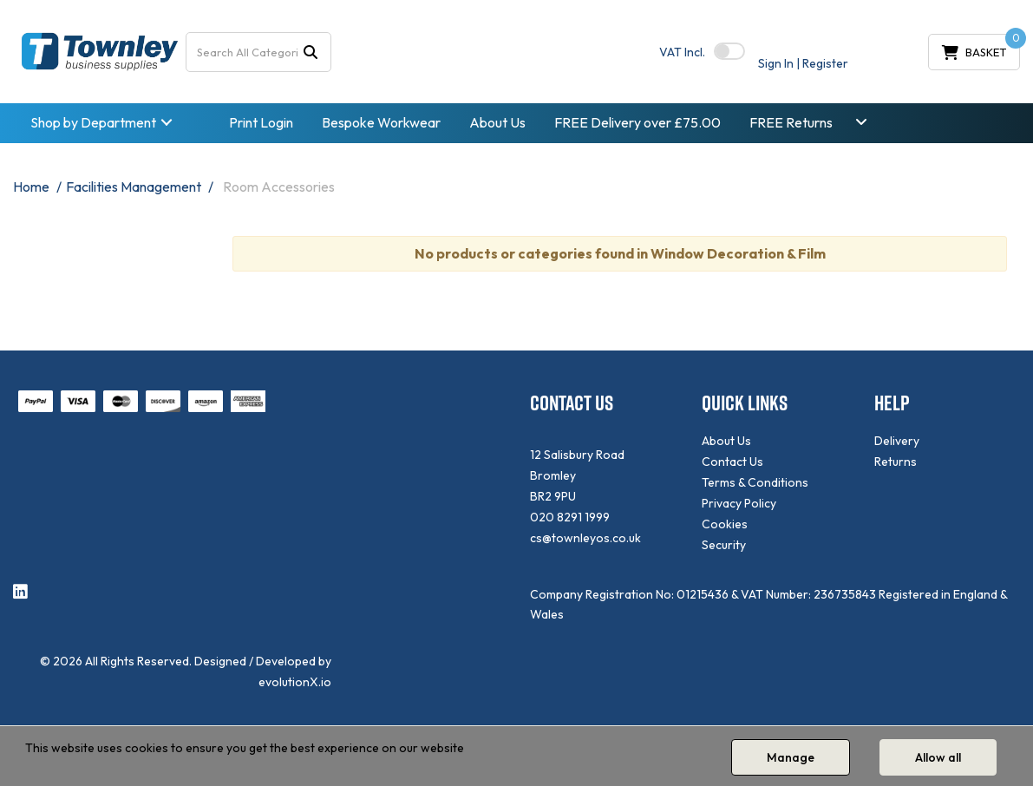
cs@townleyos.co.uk (585, 538)
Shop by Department (93, 122)
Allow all (938, 757)
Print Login (261, 122)
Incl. (682, 52)
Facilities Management (133, 186)
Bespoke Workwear (381, 122)
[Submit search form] (310, 51)
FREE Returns (791, 122)
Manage (790, 757)
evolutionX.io (294, 682)
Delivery (896, 441)
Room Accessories (279, 186)
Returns (895, 461)
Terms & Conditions (755, 482)
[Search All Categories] (259, 52)
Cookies (725, 524)
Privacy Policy (739, 503)
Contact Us (732, 461)
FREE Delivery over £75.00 (637, 122)
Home (31, 186)
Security (724, 545)
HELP (892, 403)
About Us (497, 122)
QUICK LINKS (745, 403)
